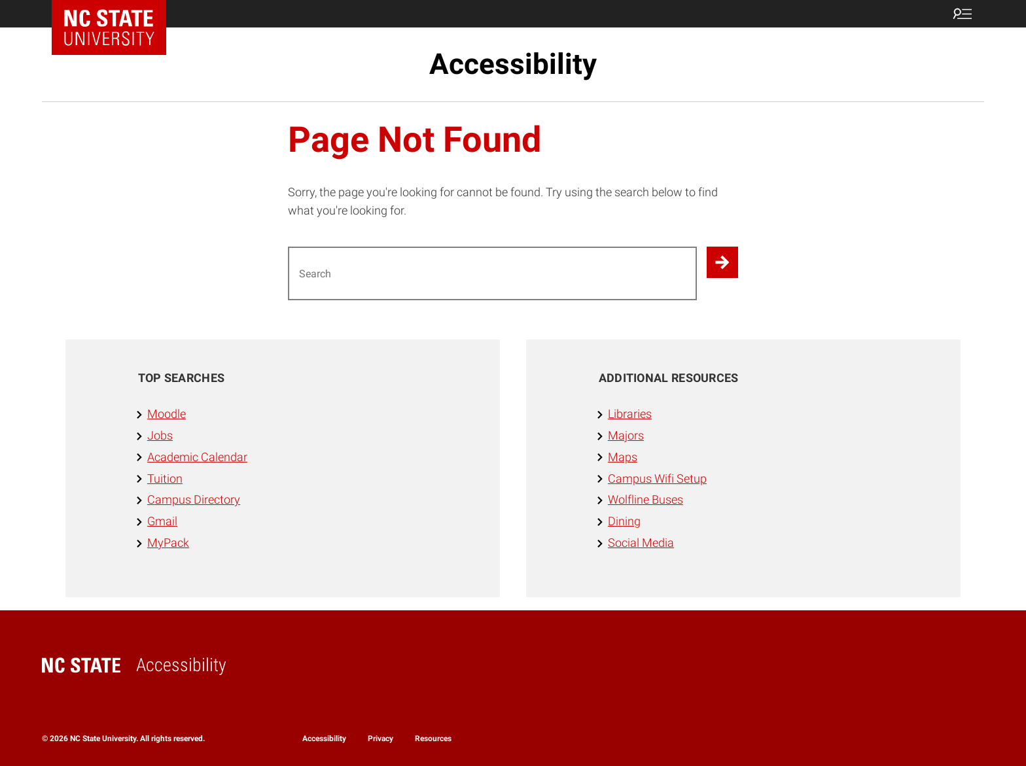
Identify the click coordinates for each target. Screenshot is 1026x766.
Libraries (630, 414)
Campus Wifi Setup (657, 478)
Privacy (380, 738)
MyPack (168, 542)
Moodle (166, 414)
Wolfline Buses (645, 499)
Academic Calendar (197, 457)
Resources (433, 738)
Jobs (160, 435)
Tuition (165, 478)
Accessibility (513, 64)
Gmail (162, 521)
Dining (624, 521)
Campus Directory (193, 499)
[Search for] (492, 273)
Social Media (641, 542)
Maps (622, 457)
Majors (626, 435)
